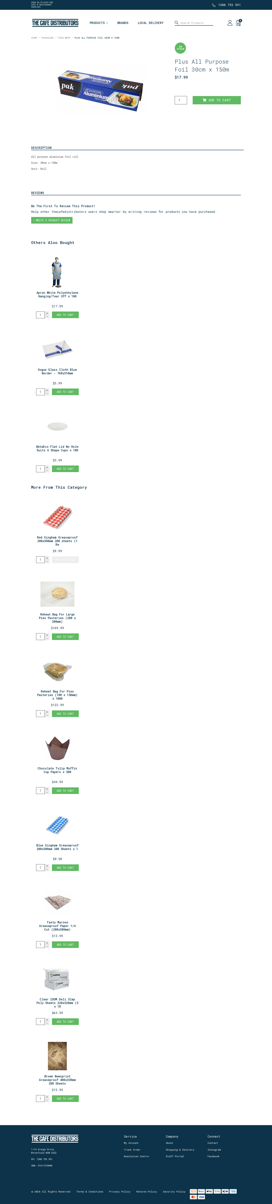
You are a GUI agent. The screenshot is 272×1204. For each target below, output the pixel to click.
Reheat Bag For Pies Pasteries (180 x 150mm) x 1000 (57, 694)
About (169, 1143)
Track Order (132, 1149)
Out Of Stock (65, 560)
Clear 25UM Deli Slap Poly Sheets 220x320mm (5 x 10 (57, 1002)
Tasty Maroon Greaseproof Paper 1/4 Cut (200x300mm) (57, 925)
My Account (131, 1143)
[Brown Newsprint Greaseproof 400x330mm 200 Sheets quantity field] (40, 1098)
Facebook (213, 1156)
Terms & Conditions (89, 1191)
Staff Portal (175, 1156)
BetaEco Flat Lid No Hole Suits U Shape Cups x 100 (57, 448)
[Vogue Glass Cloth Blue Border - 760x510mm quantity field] (40, 392)
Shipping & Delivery (180, 1149)
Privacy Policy (119, 1191)
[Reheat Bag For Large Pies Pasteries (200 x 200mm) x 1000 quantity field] (40, 636)
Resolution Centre (136, 1156)
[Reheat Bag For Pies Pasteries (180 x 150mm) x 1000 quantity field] (40, 713)
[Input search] (194, 23)
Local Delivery (151, 23)
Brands (122, 23)
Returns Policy (146, 1191)
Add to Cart (216, 100)
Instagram (214, 1149)
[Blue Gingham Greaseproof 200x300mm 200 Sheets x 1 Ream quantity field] (40, 867)
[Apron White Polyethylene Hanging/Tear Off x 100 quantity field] (40, 315)
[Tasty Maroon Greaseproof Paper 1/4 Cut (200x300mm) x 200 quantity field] (40, 944)
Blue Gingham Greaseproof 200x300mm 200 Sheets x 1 (57, 847)
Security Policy (174, 1191)
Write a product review (52, 220)
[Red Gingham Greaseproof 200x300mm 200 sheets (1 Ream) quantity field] (40, 559)
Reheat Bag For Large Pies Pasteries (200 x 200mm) (57, 617)
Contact (213, 1143)
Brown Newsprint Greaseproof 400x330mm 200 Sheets (57, 1079)
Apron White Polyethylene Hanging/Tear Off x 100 (57, 294)
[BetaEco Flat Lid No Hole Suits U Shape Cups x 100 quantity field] (40, 468)
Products (97, 23)
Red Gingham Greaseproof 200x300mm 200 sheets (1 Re (57, 540)
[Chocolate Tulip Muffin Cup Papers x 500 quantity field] (40, 790)
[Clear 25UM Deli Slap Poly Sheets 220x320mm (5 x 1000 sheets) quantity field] (40, 1021)
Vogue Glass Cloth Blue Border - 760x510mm (57, 371)
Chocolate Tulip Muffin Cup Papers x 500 (57, 770)
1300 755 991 (229, 5)
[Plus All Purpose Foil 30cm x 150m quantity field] (181, 100)
